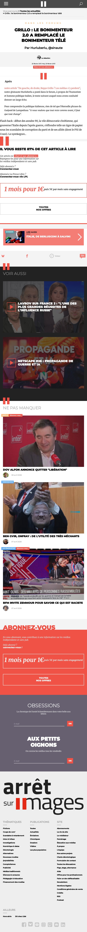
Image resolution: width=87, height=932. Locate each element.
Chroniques (35, 839)
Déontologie (8, 850)
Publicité (7, 868)
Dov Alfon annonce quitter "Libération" (35, 469)
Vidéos (33, 846)
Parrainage (61, 839)
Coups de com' (9, 832)
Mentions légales (64, 886)
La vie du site (62, 832)
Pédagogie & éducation (13, 879)
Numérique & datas (11, 846)
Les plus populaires (38, 850)
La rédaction (45, 58)
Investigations (9, 843)
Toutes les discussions (66, 864)
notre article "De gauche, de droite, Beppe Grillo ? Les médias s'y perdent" (42, 88)
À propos (60, 846)
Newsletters (62, 882)
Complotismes (9, 864)
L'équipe (60, 850)
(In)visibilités (8, 861)
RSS (58, 896)
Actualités (34, 832)
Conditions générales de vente (70, 889)
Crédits (60, 893)
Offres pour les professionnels (69, 875)
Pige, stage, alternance (66, 868)
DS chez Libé (20, 916)
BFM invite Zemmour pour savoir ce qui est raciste (43, 602)
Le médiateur (62, 836)
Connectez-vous (9, 169)
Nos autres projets (64, 853)
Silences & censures (11, 875)
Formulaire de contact (66, 861)
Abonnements (63, 828)
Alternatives (8, 853)
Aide (59, 871)
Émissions (34, 836)
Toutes (33, 828)
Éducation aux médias (66, 843)
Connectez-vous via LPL (14, 176)
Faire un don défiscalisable (68, 879)
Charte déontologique (66, 857)
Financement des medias (13, 882)
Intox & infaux (9, 839)
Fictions (6, 828)
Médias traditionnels (11, 871)
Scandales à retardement (13, 836)
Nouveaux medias (10, 857)
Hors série (7, 916)
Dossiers (33, 843)
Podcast (60, 900)
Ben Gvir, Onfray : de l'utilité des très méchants (41, 536)
